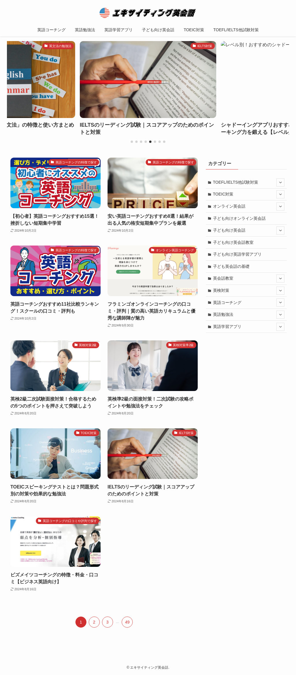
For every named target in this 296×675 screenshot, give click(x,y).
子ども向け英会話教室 (233, 242)
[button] (132, 142)
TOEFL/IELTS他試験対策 (249, 182)
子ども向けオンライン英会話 (239, 218)
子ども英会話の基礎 (231, 266)
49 (127, 622)
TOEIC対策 (249, 194)
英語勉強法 (249, 315)
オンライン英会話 (249, 206)
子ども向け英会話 (249, 230)
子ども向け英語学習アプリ (237, 254)
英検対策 (249, 291)
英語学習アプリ (249, 327)
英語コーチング (249, 302)
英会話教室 (249, 278)
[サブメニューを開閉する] (280, 182)
